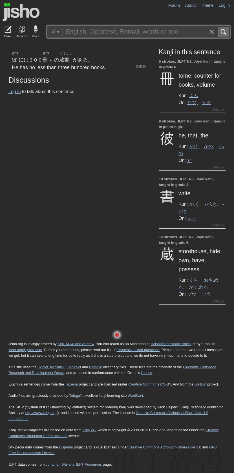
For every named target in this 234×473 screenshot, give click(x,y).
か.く (194, 204)
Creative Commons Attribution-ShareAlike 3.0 (165, 447)
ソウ (206, 294)
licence (146, 373)
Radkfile (95, 367)
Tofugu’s (75, 395)
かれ (193, 146)
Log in (224, 5)
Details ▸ (218, 109)
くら (193, 280)
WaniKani (135, 395)
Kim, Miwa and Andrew (76, 344)
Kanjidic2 (57, 367)
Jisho (21, 12)
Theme (207, 5)
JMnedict (74, 367)
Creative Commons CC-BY (149, 384)
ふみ (193, 95)
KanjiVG (89, 430)
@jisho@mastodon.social (171, 344)
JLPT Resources (88, 464)
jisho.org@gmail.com (25, 350)
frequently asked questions (138, 350)
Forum (174, 5)
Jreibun (200, 384)
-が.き (211, 204)
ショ (191, 218)
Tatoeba (141, 65)
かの (208, 146)
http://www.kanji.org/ (41, 413)
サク (206, 102)
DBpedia (66, 447)
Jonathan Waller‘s (60, 464)
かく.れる (198, 287)
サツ (191, 102)
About (190, 5)
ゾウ (191, 294)
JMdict (42, 367)
